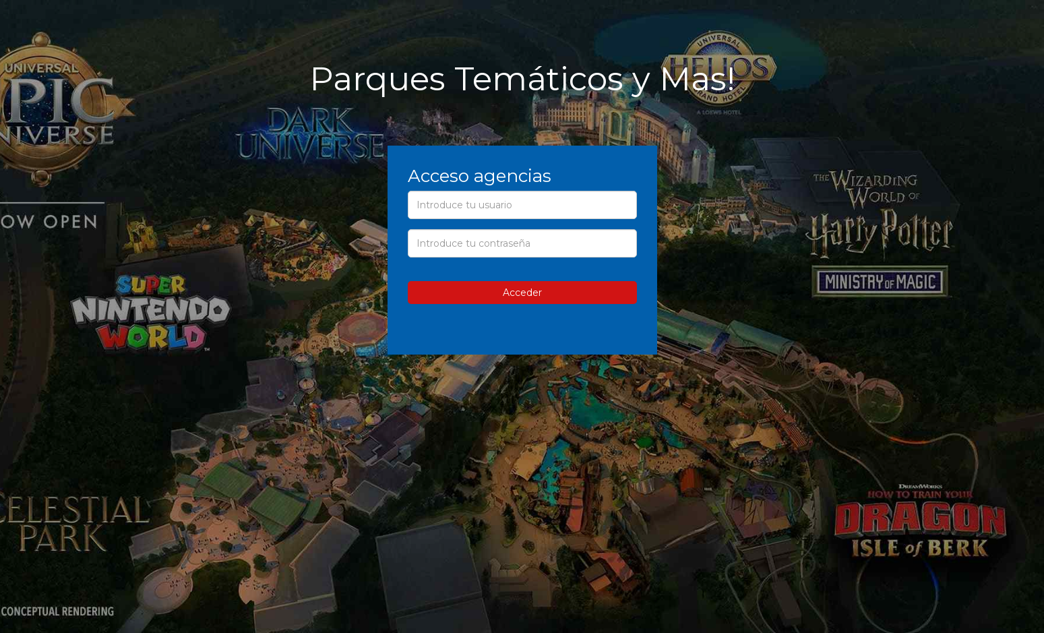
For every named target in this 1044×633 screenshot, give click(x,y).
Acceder (522, 293)
